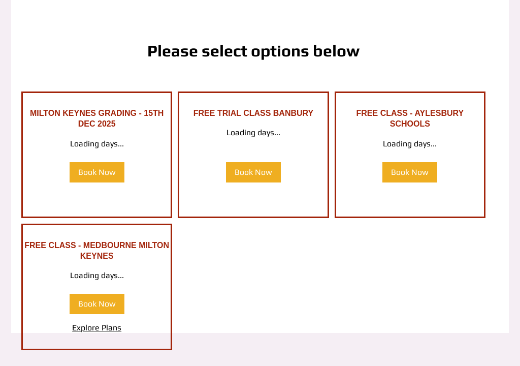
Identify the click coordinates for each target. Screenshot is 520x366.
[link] (97, 119)
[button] (97, 172)
